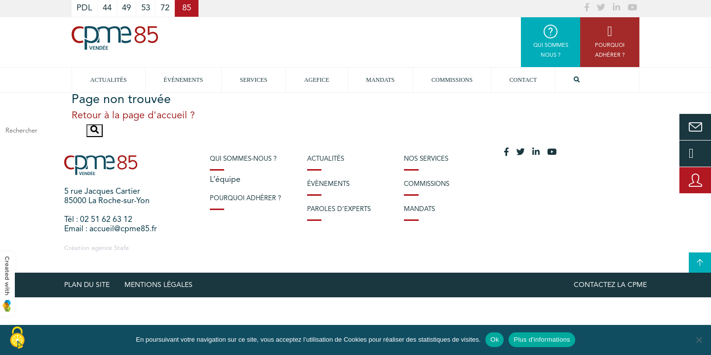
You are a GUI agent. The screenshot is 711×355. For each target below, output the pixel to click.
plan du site (87, 285)
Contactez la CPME (610, 285)
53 (145, 8)
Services (254, 79)
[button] (94, 130)
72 (164, 8)
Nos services (426, 159)
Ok (494, 339)
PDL (84, 8)
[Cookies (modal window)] (17, 338)
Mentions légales (158, 285)
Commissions (452, 79)
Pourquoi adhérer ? (245, 198)
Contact (523, 79)
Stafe (121, 248)
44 (107, 8)
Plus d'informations (542, 339)
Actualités (108, 79)
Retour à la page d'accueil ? (133, 116)
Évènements (183, 79)
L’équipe (225, 180)
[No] (699, 340)
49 (126, 8)
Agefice (316, 79)
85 (186, 8)
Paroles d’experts (339, 209)
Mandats (380, 79)
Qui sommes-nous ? (243, 159)
